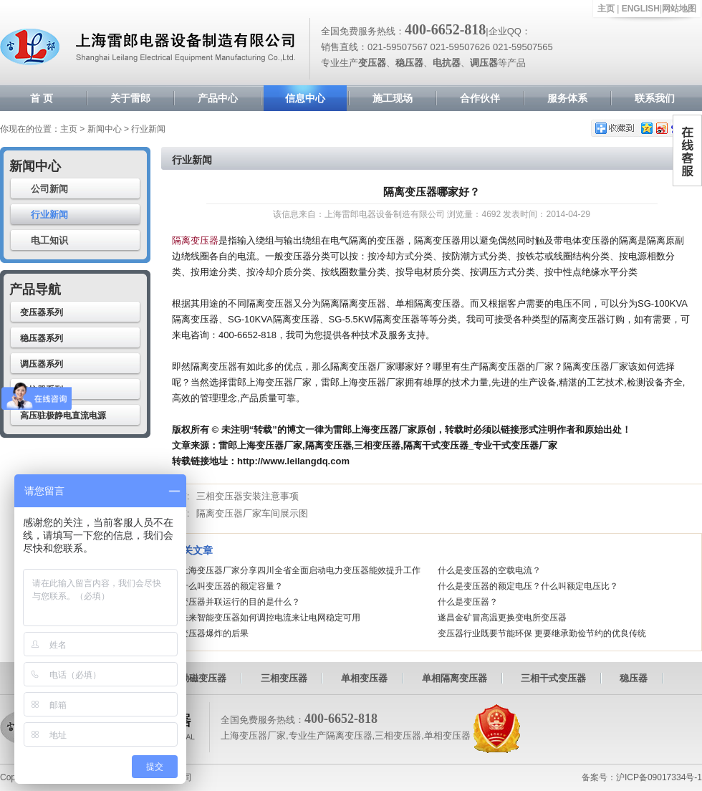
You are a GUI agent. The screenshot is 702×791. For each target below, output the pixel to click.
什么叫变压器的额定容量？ (231, 586)
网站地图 (679, 9)
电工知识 (49, 240)
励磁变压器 (203, 678)
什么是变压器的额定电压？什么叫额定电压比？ (528, 586)
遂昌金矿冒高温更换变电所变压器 (502, 618)
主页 (606, 9)
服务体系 (567, 98)
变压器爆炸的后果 (214, 633)
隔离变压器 (195, 240)
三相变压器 (284, 678)
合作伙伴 (480, 98)
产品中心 (218, 98)
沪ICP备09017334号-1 (659, 777)
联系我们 (655, 98)
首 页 (41, 98)
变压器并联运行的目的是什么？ (240, 602)
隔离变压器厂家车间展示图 (252, 513)
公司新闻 (49, 188)
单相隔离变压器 (454, 678)
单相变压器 (364, 678)
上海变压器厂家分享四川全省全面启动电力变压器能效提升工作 (300, 570)
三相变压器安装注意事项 (247, 496)
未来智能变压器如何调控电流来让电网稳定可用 (270, 618)
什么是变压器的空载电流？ (489, 570)
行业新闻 (49, 214)
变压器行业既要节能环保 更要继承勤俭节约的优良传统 (542, 633)
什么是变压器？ (468, 602)
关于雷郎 (130, 98)
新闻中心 (104, 129)
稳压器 (634, 678)
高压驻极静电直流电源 (63, 416)
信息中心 (305, 98)
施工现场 (392, 98)
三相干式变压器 (553, 678)
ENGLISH (641, 9)
